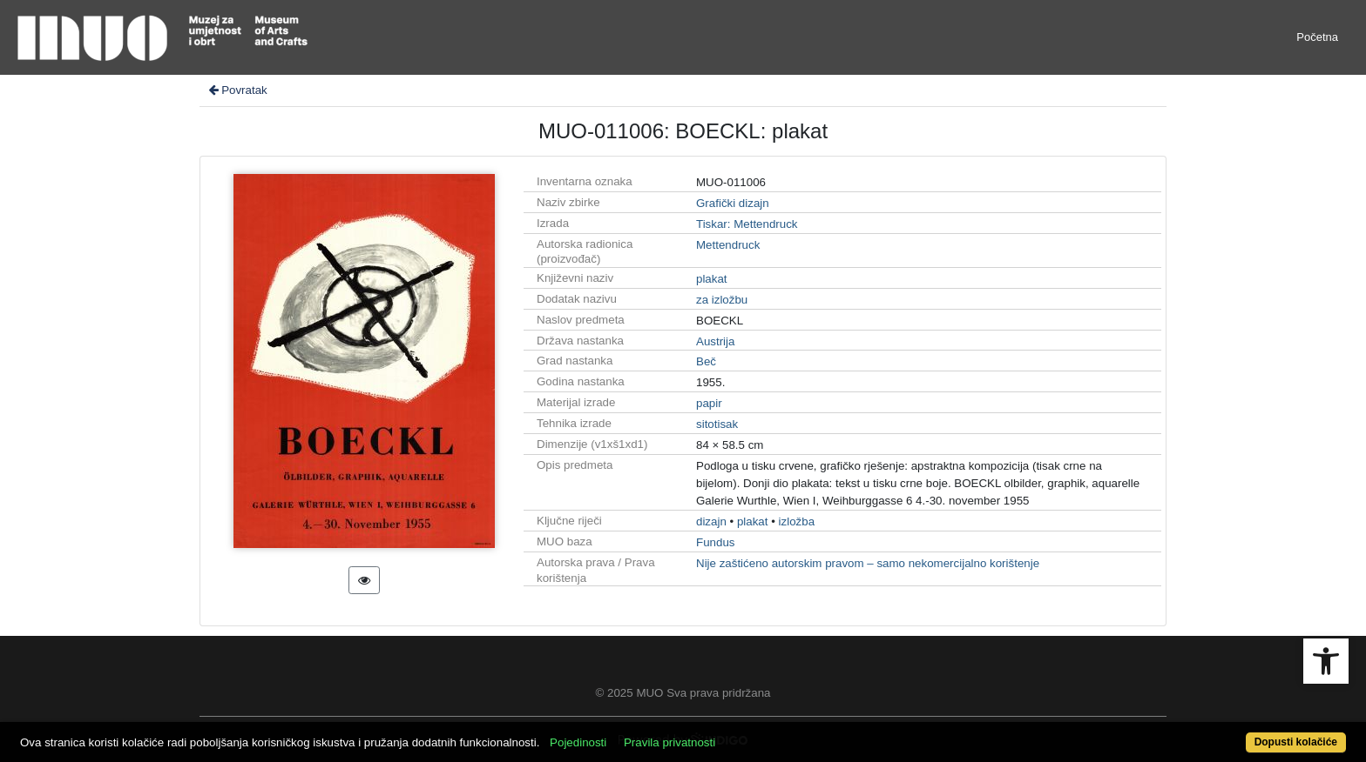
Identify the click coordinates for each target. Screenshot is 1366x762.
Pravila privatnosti (669, 742)
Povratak (236, 90)
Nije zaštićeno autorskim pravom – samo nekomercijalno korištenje (867, 563)
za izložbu (721, 299)
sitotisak (717, 424)
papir (709, 403)
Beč (706, 361)
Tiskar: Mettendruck (747, 224)
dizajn (711, 521)
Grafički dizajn (732, 203)
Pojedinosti (578, 742)
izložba (797, 521)
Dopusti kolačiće (1295, 742)
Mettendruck (728, 244)
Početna (1317, 36)
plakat (711, 278)
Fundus (715, 542)
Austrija (715, 341)
